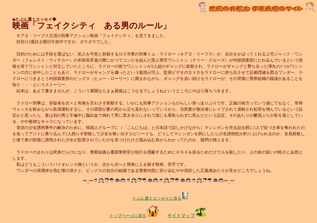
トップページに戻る (134, 216)
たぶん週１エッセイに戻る (160, 198)
